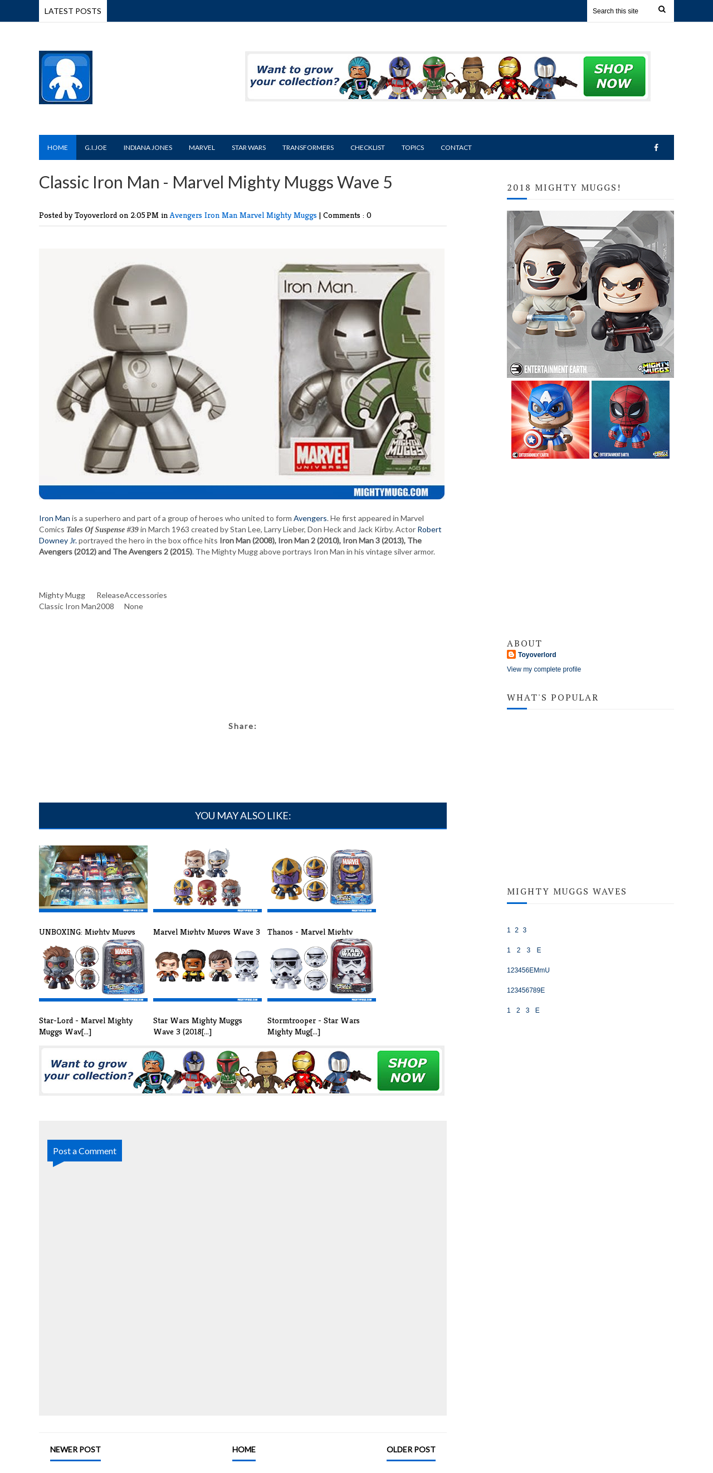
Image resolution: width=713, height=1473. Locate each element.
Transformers (308, 147)
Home (57, 147)
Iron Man (222, 215)
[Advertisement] (243, 683)
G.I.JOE (519, 920)
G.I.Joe (96, 147)
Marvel (202, 147)
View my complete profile (544, 669)
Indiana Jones (148, 147)
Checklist (367, 147)
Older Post (411, 1449)
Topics (413, 147)
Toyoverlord (537, 655)
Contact (456, 147)
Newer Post (75, 1449)
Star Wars (249, 147)
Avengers (187, 215)
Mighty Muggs (292, 215)
